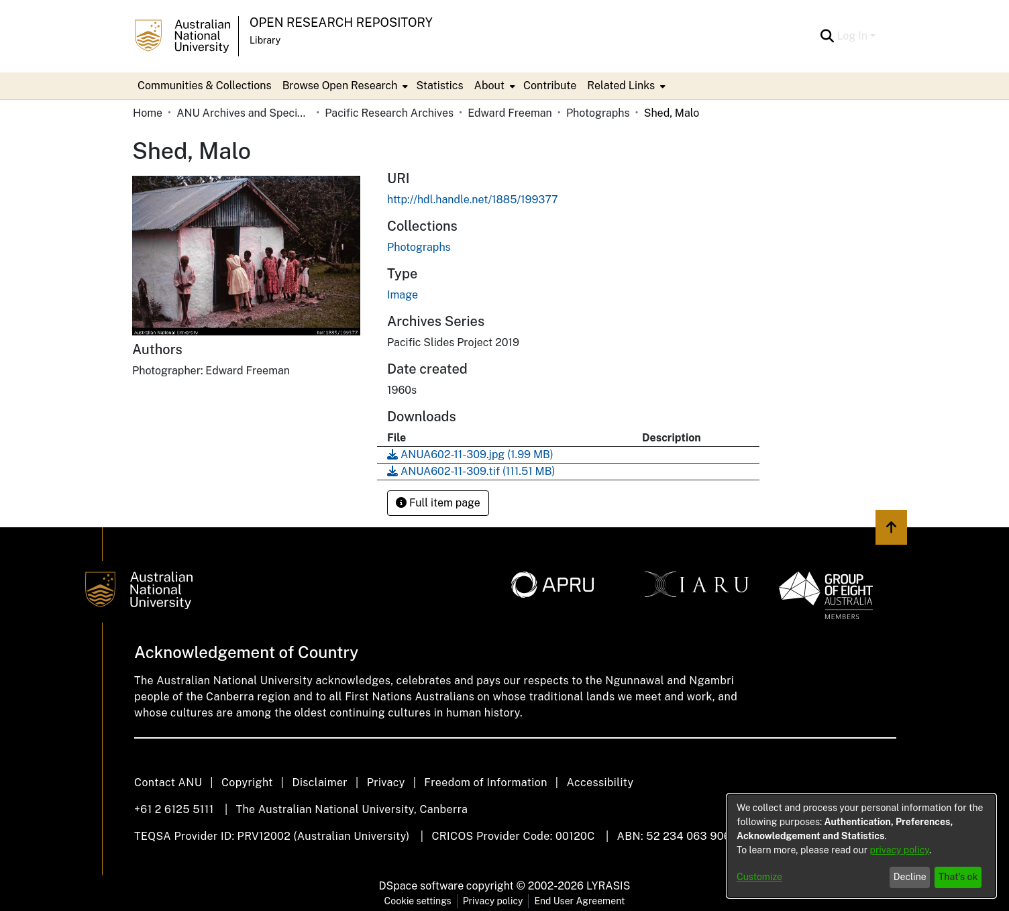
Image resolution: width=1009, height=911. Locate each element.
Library (265, 40)
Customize (759, 876)
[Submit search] (826, 36)
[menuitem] (344, 85)
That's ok (958, 876)
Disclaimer (320, 782)
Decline (910, 876)
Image (402, 294)
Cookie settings (418, 901)
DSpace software (421, 885)
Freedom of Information (485, 782)
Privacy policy (493, 901)
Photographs (598, 113)
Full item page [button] (438, 502)
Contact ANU (168, 782)
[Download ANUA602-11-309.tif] (471, 471)
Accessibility (599, 782)
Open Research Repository (341, 22)
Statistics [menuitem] (439, 85)
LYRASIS (608, 885)
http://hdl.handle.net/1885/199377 (472, 199)
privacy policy (899, 850)
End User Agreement (579, 901)
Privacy (386, 782)
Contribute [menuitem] (549, 85)
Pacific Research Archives (389, 113)
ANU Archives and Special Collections (243, 113)
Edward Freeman (510, 113)
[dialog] (861, 846)
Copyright (247, 782)
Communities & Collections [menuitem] (205, 85)
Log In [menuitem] (852, 36)
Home (147, 113)
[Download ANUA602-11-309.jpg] (470, 454)
